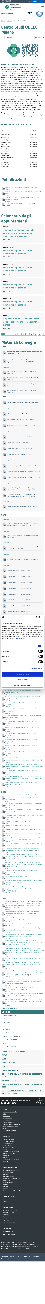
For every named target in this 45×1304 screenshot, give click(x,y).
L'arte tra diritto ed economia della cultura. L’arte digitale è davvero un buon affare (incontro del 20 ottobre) (22, 913)
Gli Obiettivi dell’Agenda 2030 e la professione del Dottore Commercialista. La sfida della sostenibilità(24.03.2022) (22, 849)
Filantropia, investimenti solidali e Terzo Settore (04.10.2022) (23, 830)
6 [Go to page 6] (23, 334)
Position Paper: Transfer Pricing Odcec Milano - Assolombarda (23, 191)
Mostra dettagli (35, 668)
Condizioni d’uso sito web (23, 1256)
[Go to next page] (43, 334)
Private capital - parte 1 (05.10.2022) (16, 826)
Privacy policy (36, 1256)
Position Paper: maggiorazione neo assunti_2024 (19, 187)
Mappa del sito (5, 1259)
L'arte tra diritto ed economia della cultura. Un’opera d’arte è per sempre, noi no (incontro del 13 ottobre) (23, 935)
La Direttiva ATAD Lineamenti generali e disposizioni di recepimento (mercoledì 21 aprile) (21, 988)
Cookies (12, 1256)
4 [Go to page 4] (15, 334)
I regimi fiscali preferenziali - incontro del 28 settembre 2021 (23, 959)
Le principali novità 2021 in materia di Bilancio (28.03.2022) (22, 844)
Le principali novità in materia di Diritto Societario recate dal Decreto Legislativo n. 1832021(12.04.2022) (22, 839)
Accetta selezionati (22, 679)
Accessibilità (4, 1256)
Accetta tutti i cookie (22, 674)
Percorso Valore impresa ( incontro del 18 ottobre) (19, 924)
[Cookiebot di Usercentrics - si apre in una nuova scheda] (35, 617)
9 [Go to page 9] (35, 334)
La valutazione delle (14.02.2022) (14, 877)
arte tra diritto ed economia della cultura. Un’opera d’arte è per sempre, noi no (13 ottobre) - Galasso (23, 929)
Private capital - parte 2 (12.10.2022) (16, 821)
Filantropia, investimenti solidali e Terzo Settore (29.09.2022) (23, 834)
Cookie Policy (20, 638)
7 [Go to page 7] (27, 334)
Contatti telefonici (16, 1245)
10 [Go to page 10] (39, 334)
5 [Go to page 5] (19, 334)
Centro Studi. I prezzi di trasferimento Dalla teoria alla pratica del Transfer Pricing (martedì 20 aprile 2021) (24, 994)
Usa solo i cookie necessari (22, 685)
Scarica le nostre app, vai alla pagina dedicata (15, 1101)
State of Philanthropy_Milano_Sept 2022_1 (18, 203)
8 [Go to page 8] (31, 334)
